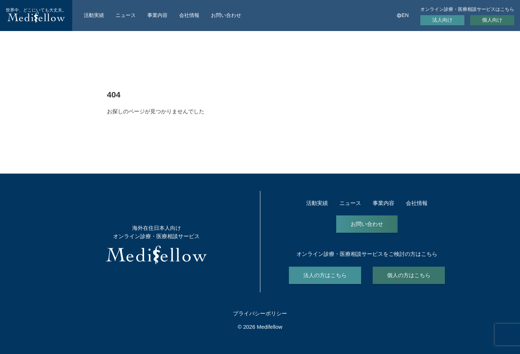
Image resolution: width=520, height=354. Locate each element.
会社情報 (189, 15)
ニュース (126, 15)
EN (405, 15)
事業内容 (157, 15)
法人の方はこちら (325, 275)
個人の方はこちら (408, 275)
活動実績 (94, 15)
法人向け (442, 20)
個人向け (492, 20)
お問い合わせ (226, 15)
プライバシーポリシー (260, 313)
